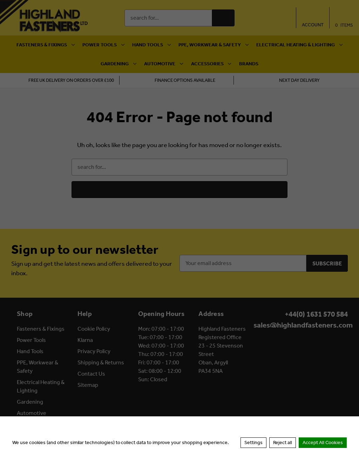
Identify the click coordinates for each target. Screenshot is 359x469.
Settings (253, 442)
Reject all (282, 442)
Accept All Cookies (323, 442)
